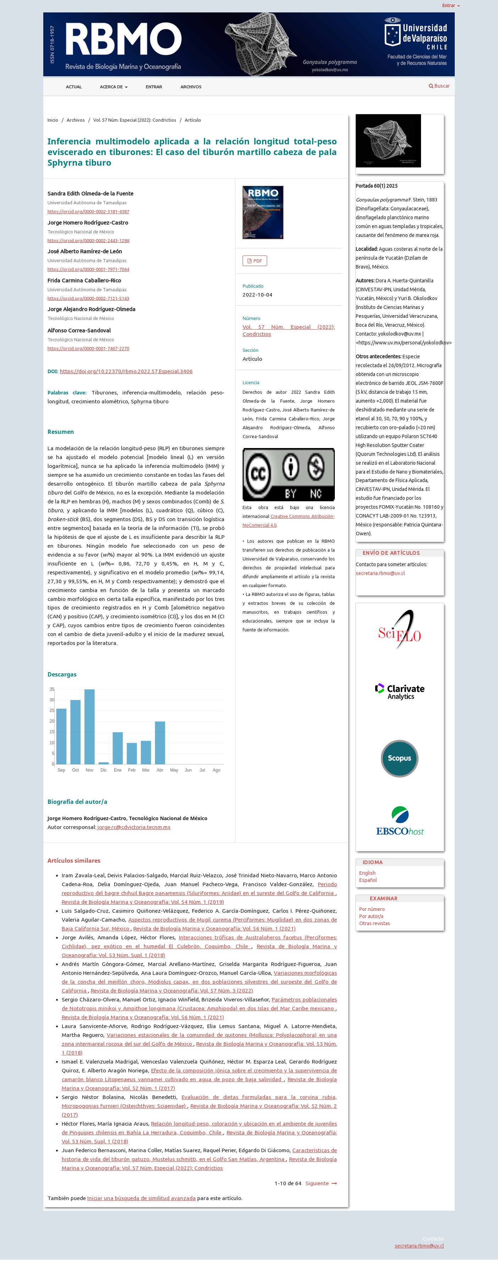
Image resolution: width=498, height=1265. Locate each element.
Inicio (53, 119)
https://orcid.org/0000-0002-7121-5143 (88, 297)
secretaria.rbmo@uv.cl (380, 573)
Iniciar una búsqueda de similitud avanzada (141, 1198)
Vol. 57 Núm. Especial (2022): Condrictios (134, 119)
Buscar (439, 86)
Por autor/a (371, 916)
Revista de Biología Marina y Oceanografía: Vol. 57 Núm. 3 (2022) (172, 991)
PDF (257, 260)
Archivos (191, 86)
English (367, 873)
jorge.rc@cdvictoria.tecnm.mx (133, 827)
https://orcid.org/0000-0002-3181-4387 (88, 211)
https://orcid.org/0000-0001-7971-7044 (88, 269)
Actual (74, 86)
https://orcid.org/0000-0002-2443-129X (88, 240)
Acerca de (112, 86)
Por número (372, 909)
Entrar (154, 86)
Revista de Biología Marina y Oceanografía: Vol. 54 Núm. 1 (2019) (143, 902)
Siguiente (317, 1183)
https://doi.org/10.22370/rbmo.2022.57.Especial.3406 (126, 371)
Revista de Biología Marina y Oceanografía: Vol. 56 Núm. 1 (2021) (214, 929)
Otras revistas (374, 923)
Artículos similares (74, 860)
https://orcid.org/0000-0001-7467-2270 (88, 348)
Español (368, 880)
